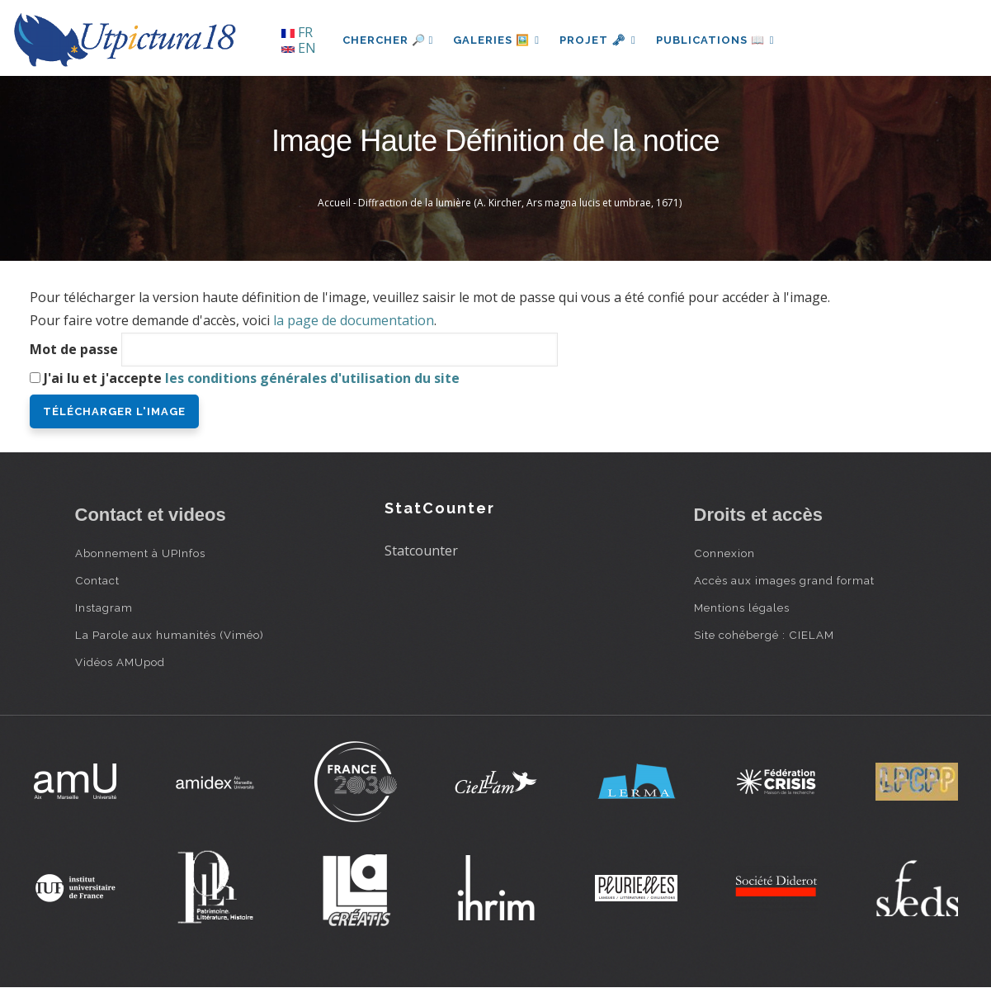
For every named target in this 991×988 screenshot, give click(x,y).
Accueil (334, 203)
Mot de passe (74, 349)
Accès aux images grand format (784, 580)
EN (298, 48)
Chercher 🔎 (388, 40)
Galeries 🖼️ (496, 40)
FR (297, 32)
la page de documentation (353, 320)
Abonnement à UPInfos (140, 553)
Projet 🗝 (597, 40)
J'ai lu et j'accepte (252, 378)
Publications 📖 (715, 40)
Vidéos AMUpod (120, 662)
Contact (97, 580)
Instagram (104, 607)
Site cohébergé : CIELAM (764, 634)
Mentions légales (742, 607)
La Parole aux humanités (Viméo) (169, 634)
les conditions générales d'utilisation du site (312, 378)
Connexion (724, 553)
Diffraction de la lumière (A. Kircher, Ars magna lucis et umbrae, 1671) (520, 203)
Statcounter (421, 550)
